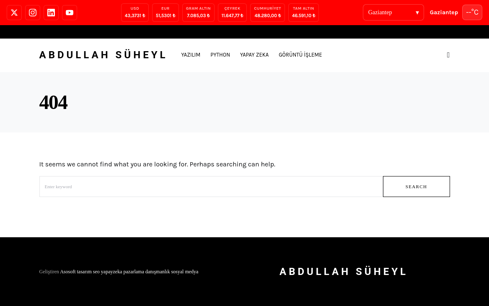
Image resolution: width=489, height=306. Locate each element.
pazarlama (133, 272)
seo (96, 272)
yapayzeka (111, 272)
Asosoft (67, 272)
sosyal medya (184, 272)
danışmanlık (157, 272)
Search (416, 186)
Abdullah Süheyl (103, 55)
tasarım (84, 272)
